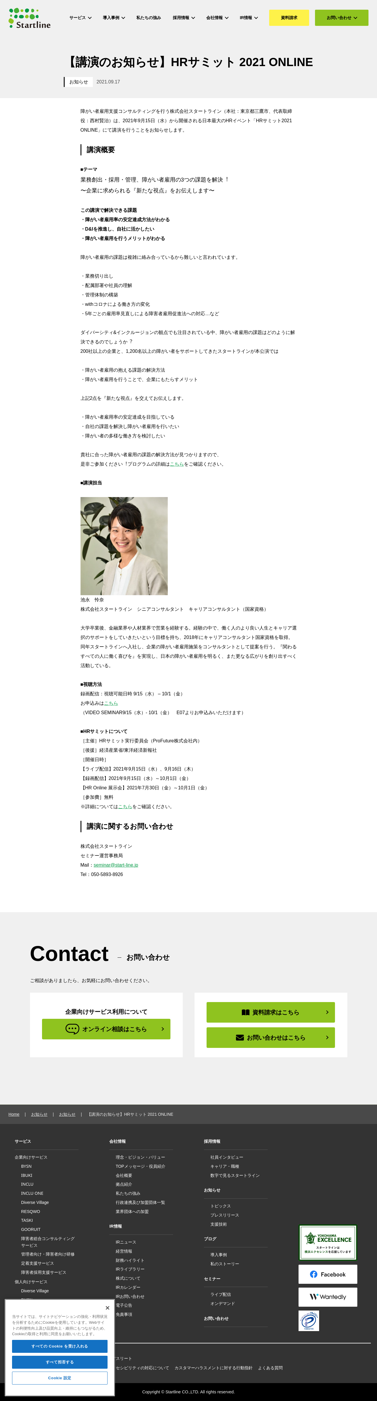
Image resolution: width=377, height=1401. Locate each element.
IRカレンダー (128, 1287)
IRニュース (126, 1242)
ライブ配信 (220, 1294)
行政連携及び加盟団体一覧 (140, 1202)
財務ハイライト (130, 1260)
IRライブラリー (130, 1269)
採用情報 (212, 1141)
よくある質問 (270, 1367)
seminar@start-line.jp (116, 865)
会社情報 (117, 1141)
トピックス (220, 1206)
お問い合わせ (216, 1318)
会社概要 (124, 1175)
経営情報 (124, 1251)
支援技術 (218, 1224)
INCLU (27, 1184)
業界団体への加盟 (132, 1211)
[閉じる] (107, 1313)
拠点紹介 (124, 1184)
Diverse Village (35, 1202)
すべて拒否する (60, 1367)
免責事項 (124, 1314)
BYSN (26, 1166)
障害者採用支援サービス (43, 1272)
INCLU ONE (32, 1193)
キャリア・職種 (224, 1166)
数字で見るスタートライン (235, 1175)
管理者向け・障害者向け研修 (48, 1254)
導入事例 (218, 1254)
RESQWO (30, 1211)
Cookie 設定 (59, 1383)
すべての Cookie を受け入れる (59, 1351)
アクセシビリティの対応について (138, 1367)
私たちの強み (128, 1193)
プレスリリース (224, 1215)
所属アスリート (117, 1358)
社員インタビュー (226, 1157)
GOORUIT (31, 1229)
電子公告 (124, 1305)
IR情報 (115, 1226)
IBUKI (26, 1175)
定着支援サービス (37, 1263)
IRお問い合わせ (130, 1296)
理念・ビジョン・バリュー (140, 1157)
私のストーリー (224, 1263)
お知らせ (78, 81)
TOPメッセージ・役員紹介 (140, 1166)
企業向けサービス (31, 1157)
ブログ (210, 1238)
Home (14, 1114)
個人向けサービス (31, 1281)
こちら (177, 464)
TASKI (27, 1220)
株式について (128, 1278)
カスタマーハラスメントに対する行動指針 (214, 1367)
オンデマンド (222, 1303)
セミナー (212, 1278)
